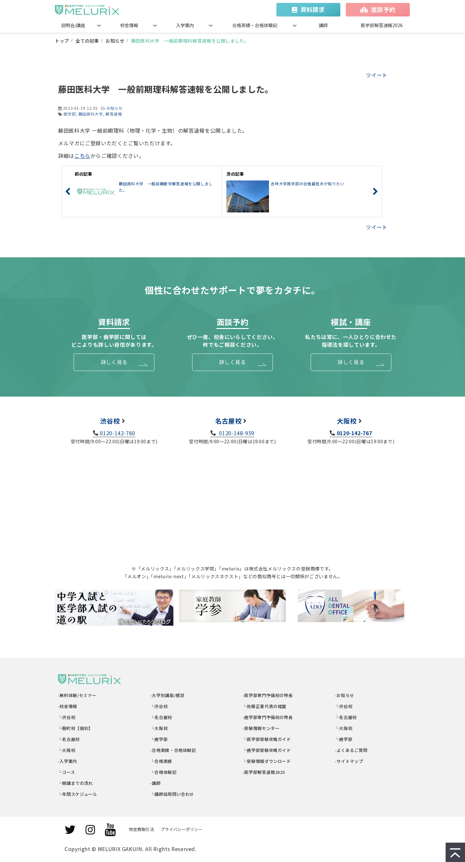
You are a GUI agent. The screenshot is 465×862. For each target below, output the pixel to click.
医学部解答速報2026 (382, 25)
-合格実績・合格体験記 (173, 750)
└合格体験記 (163, 772)
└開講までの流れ (75, 783)
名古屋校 (228, 421)
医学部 (70, 114)
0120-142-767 (354, 433)
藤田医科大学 (90, 114)
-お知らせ (344, 695)
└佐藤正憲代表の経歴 (264, 706)
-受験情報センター (261, 728)
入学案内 (185, 25)
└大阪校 (66, 750)
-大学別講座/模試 (167, 695)
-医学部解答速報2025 (264, 772)
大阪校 (347, 421)
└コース (66, 772)
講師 (323, 25)
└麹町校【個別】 (75, 728)
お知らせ (115, 40)
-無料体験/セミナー (77, 695)
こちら (82, 155)
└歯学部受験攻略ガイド (267, 750)
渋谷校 (110, 421)
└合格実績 (161, 761)
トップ (62, 40)
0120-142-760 (117, 433)
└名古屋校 (69, 739)
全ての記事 (87, 40)
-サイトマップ (349, 761)
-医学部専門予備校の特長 (268, 695)
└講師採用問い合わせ (172, 794)
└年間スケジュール (77, 794)
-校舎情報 (67, 706)
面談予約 (383, 9)
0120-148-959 (236, 433)
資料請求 (313, 9)
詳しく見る (114, 362)
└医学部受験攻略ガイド (267, 739)
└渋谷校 (66, 717)
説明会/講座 (73, 25)
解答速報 (114, 114)
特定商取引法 (141, 829)
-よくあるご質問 (351, 750)
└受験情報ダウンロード (267, 761)
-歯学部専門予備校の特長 (268, 717)
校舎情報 (129, 25)
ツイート (377, 75)
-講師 (155, 783)
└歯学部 (159, 739)
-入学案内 (67, 761)
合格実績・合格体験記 (254, 25)
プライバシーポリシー (181, 829)
